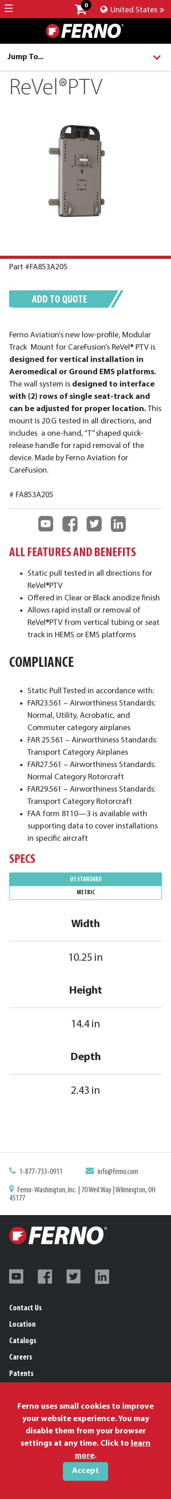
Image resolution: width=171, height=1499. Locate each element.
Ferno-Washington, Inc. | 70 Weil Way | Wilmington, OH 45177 (82, 1194)
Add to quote (59, 299)
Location (22, 1324)
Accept (85, 1471)
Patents (21, 1374)
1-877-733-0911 (43, 1173)
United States (132, 10)
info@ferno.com (116, 1173)
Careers (20, 1357)
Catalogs (22, 1341)
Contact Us (25, 1308)
